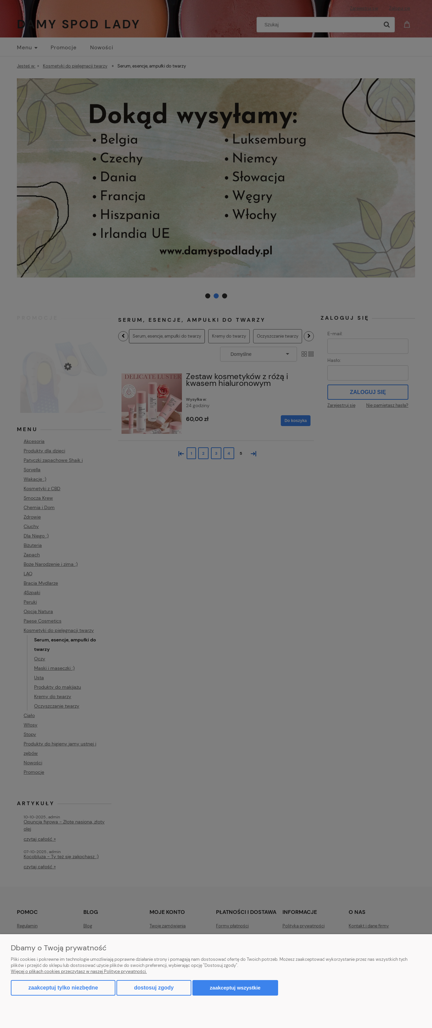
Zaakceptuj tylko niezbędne (63, 988)
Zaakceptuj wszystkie (235, 988)
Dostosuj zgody (153, 988)
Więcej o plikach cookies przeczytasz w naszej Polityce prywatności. (79, 971)
